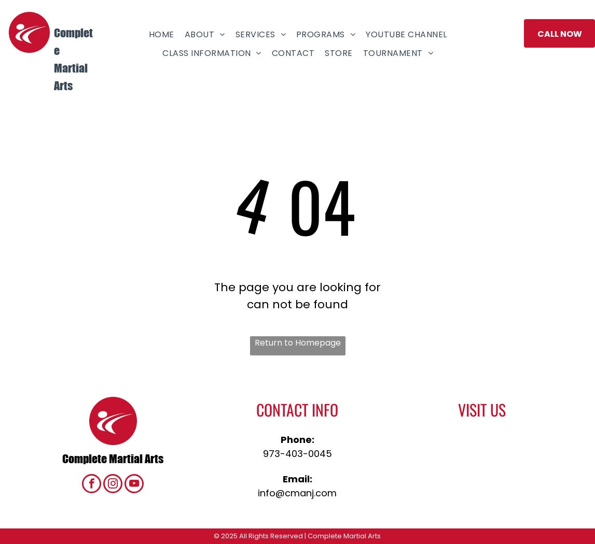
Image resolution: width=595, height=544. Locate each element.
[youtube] (134, 485)
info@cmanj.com (297, 492)
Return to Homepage (298, 343)
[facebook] (91, 485)
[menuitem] (161, 34)
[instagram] (112, 485)
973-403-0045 (297, 453)
